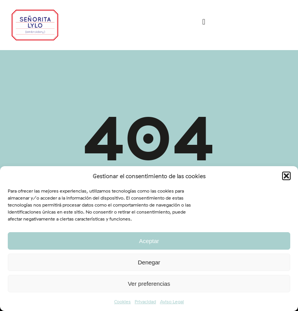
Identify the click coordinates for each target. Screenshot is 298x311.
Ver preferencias (149, 283)
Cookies (122, 301)
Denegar (149, 262)
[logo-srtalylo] (35, 13)
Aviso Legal (172, 301)
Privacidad (145, 301)
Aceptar (149, 241)
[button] (286, 176)
